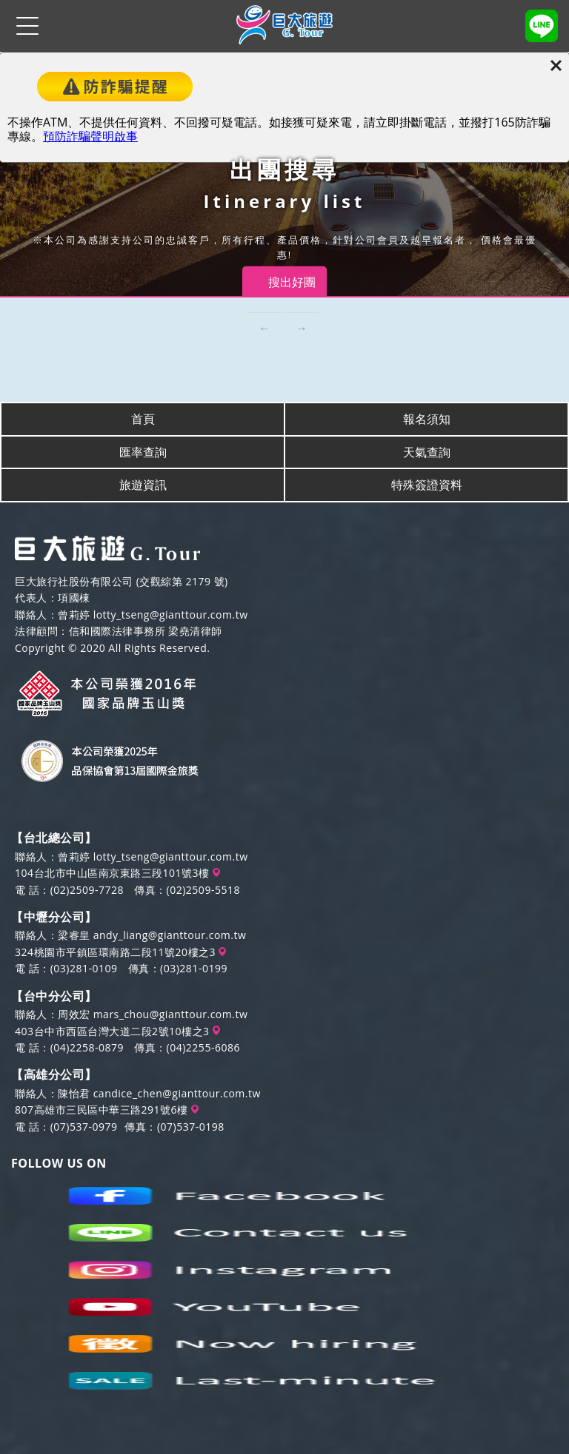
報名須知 (426, 419)
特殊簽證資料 (426, 485)
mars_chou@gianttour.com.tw (170, 1014)
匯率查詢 (143, 452)
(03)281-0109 (84, 968)
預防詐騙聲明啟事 (90, 136)
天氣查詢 (426, 452)
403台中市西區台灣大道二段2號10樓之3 (117, 1031)
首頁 (143, 419)
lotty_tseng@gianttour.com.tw (170, 614)
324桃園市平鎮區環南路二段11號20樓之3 (120, 952)
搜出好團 (292, 281)
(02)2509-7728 (87, 890)
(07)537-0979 (84, 1127)
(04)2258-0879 (87, 1047)
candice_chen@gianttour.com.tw (177, 1093)
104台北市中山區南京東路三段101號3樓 (117, 873)
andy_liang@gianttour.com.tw (170, 935)
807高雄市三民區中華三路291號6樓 (107, 1110)
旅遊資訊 (143, 485)
